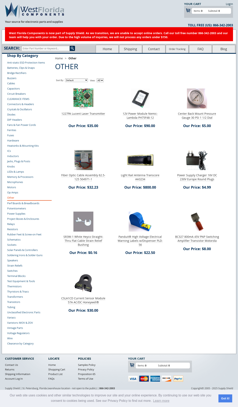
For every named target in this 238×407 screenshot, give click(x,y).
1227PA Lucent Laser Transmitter (83, 113)
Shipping (130, 49)
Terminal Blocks (16, 276)
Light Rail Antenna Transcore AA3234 (140, 177)
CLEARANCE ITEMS (18, 99)
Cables (11, 83)
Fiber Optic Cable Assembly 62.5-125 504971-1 (83, 177)
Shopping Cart (56, 369)
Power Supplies (16, 213)
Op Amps (12, 192)
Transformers (15, 297)
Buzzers (11, 78)
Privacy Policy (86, 369)
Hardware (13, 140)
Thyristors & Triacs (18, 291)
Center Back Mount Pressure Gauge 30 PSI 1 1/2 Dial (197, 115)
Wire (10, 338)
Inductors (13, 156)
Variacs (11, 317)
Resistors (12, 229)
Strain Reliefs (14, 265)
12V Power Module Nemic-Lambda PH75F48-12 (140, 115)
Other (10, 197)
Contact (154, 49)
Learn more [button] (161, 400)
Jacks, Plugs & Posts (18, 161)
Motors (11, 187)
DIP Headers (14, 119)
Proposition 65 (86, 374)
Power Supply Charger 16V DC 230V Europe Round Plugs (197, 177)
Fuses (10, 135)
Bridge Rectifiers (16, 73)
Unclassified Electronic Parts (23, 312)
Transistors (13, 302)
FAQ (200, 49)
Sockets (11, 245)
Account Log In (14, 378)
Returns (9, 369)
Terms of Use (85, 378)
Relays (11, 224)
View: (92, 80)
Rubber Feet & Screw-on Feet (24, 234)
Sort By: (60, 80)
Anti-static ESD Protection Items (26, 62)
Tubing (11, 307)
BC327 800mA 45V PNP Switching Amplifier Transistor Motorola (197, 239)
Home (107, 49)
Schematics (14, 239)
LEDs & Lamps (15, 171)
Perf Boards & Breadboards (23, 203)
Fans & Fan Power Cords (21, 125)
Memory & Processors (20, 177)
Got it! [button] (225, 398)
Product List (55, 374)
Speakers (12, 260)
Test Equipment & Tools (21, 281)
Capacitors (13, 88)
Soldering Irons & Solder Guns (24, 255)
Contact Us (11, 365)
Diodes (11, 114)
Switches (12, 271)
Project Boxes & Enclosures (23, 219)
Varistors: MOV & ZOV (20, 322)
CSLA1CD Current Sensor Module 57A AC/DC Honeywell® (83, 300)
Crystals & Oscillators (19, 109)
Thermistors (14, 286)
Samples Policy (87, 365)
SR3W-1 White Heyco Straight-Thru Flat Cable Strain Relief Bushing (83, 241)
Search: (12, 48)
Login (229, 4)
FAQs (51, 378)
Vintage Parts (15, 328)
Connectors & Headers (20, 104)
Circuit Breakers (16, 94)
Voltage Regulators (18, 333)
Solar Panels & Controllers (22, 250)
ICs (9, 151)
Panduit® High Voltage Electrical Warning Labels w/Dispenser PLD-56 (140, 241)
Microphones (15, 182)
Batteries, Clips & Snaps (21, 68)
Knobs (11, 166)
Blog (223, 49)
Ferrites (11, 130)
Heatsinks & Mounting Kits (23, 145)
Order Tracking (177, 49)
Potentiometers (16, 208)
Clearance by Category (20, 343)
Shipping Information (17, 374)
